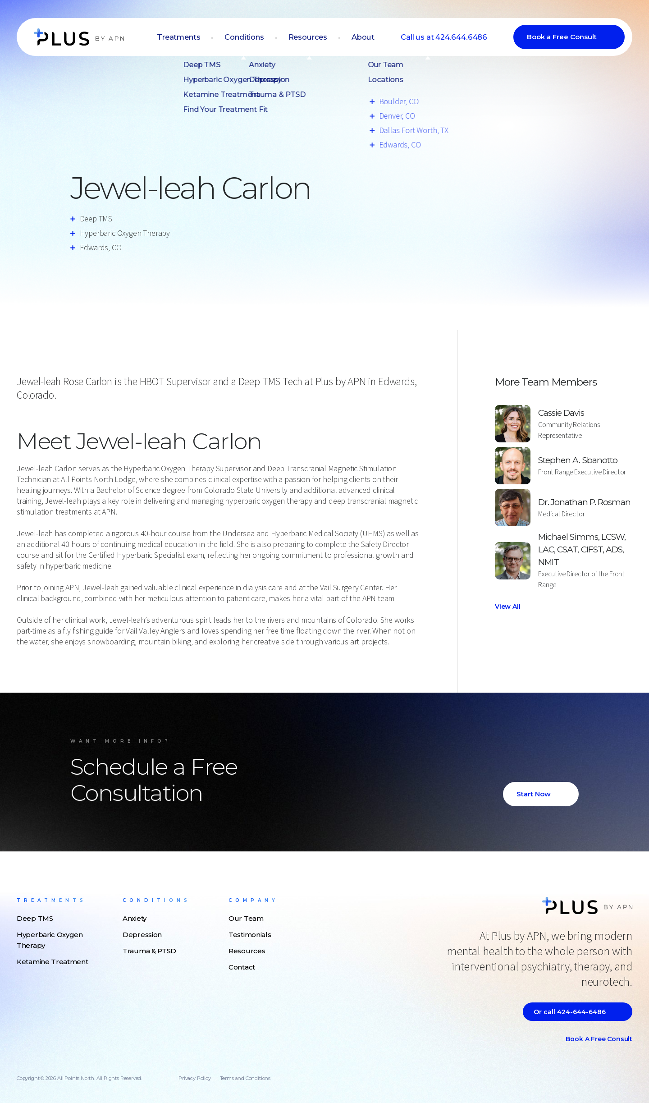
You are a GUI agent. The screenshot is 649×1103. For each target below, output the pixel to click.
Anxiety (134, 918)
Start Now (533, 794)
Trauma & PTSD (149, 951)
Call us (446, 37)
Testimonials (250, 934)
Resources (317, 37)
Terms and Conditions (245, 1078)
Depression (142, 934)
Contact (242, 967)
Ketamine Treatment (52, 961)
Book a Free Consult (562, 37)
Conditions (255, 37)
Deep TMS (35, 918)
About (369, 37)
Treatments (192, 37)
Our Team (246, 918)
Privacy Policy (194, 1078)
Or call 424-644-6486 (570, 1012)
